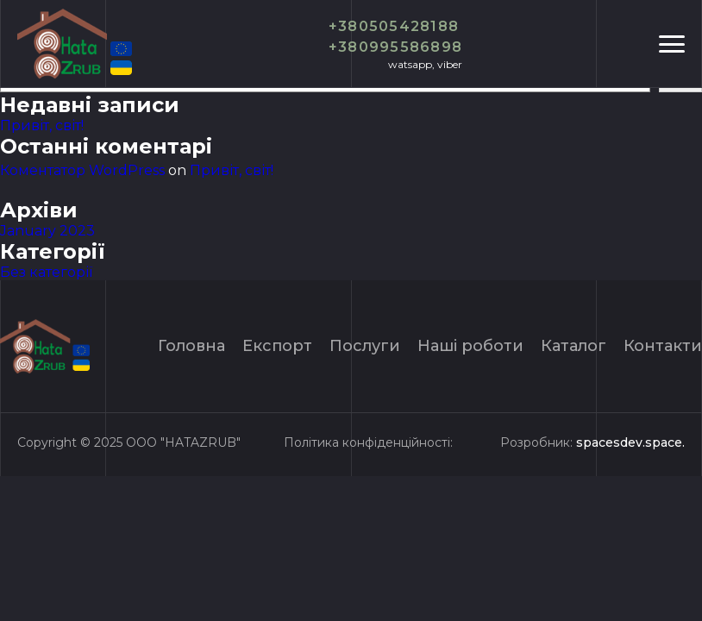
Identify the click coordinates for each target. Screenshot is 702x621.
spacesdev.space (629, 442)
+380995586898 (396, 47)
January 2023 (47, 231)
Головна (191, 345)
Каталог (573, 345)
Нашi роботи (470, 345)
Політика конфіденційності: (368, 442)
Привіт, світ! (42, 125)
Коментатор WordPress (82, 170)
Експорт (277, 345)
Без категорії (46, 272)
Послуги (364, 345)
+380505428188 (394, 26)
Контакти (663, 345)
